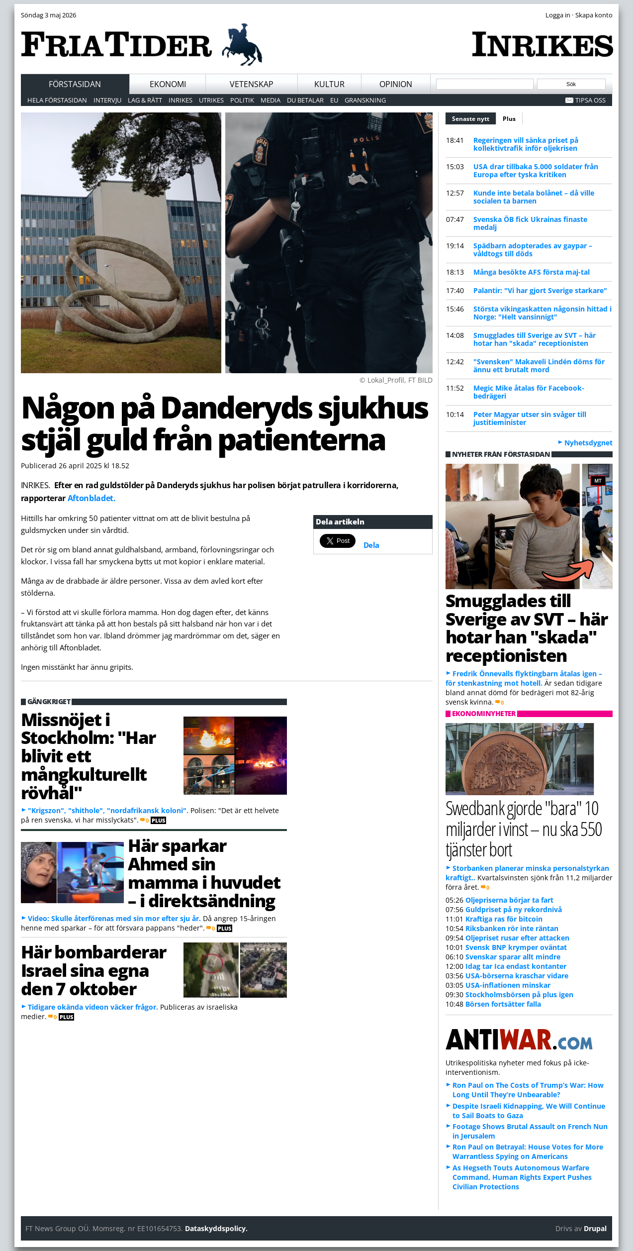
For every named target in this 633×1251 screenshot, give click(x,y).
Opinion (395, 84)
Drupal (595, 1228)
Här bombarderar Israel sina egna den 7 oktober (93, 969)
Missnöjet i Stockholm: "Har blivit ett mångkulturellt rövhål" (88, 755)
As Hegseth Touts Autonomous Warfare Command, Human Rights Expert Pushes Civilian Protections (522, 1177)
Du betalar (305, 100)
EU (334, 100)
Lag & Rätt (145, 100)
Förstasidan (75, 84)
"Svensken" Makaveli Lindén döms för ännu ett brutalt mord (539, 365)
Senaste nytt (474, 117)
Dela (371, 545)
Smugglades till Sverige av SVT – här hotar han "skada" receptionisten (534, 339)
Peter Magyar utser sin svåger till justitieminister (529, 418)
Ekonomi (168, 84)
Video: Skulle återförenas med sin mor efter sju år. (114, 918)
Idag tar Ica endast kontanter (515, 966)
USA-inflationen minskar (507, 985)
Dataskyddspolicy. (216, 1228)
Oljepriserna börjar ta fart (509, 900)
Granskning (365, 100)
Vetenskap (251, 84)
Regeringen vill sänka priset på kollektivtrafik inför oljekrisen (525, 144)
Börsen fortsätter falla (503, 1004)
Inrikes (180, 100)
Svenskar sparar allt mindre (512, 956)
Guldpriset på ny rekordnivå (513, 909)
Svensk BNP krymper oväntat (516, 947)
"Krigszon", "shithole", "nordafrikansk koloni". (108, 810)
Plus (509, 118)
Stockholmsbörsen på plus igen (519, 994)
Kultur (329, 84)
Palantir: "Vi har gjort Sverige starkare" (540, 290)
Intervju (107, 100)
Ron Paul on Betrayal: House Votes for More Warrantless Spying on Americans (527, 1151)
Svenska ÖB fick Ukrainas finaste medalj (530, 223)
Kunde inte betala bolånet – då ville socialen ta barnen (533, 197)
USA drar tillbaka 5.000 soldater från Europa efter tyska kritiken (535, 170)
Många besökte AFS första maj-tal (531, 272)
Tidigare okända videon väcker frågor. (93, 1007)
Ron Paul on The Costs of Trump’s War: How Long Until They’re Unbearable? (528, 1089)
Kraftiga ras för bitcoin (504, 919)
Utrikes (211, 100)
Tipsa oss (590, 100)
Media (270, 100)
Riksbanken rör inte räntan (511, 928)
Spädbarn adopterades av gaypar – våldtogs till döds (532, 249)
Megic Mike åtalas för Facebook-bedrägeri (528, 392)
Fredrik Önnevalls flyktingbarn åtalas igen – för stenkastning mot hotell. (524, 678)
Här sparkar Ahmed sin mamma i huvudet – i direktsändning (204, 872)
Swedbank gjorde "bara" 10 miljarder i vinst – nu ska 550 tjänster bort (524, 827)
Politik (242, 100)
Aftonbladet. (92, 498)
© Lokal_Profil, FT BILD (396, 380)
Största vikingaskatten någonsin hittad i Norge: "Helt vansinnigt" (542, 312)
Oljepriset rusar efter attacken (517, 937)
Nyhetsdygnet (588, 442)
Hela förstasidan (57, 100)
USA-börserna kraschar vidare (516, 975)
